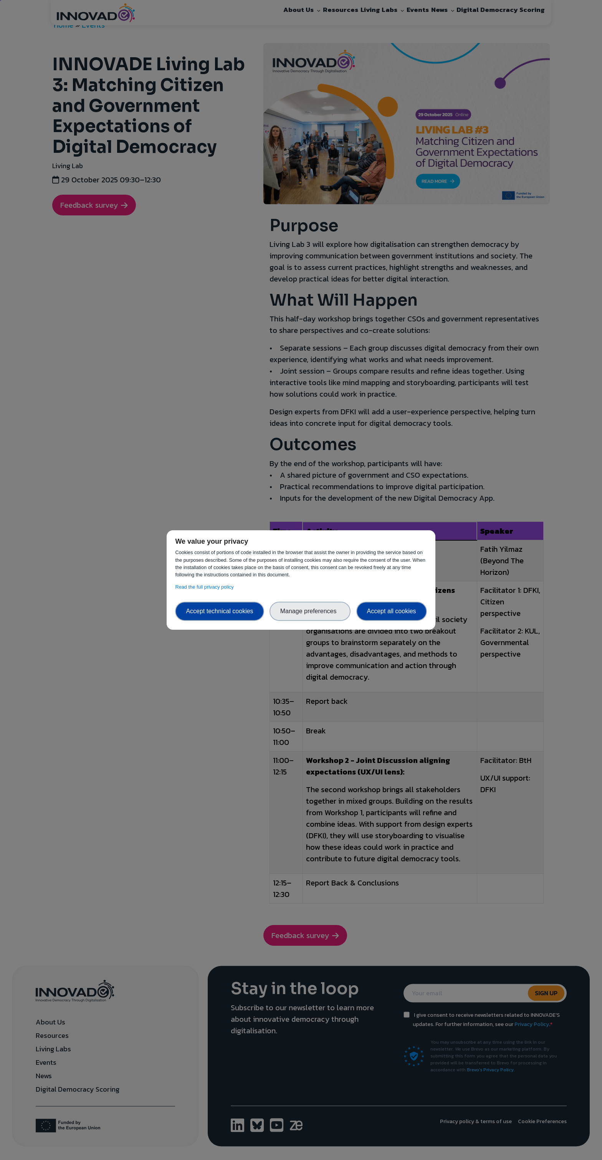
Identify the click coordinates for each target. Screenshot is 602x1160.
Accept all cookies (391, 611)
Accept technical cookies (219, 611)
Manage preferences (310, 611)
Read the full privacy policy (205, 587)
